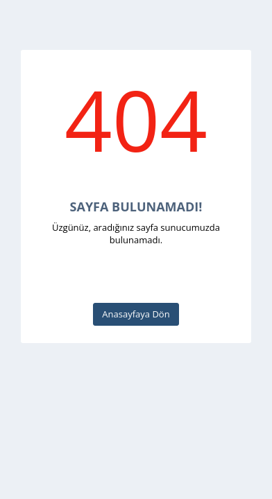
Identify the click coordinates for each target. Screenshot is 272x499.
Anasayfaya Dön (135, 314)
